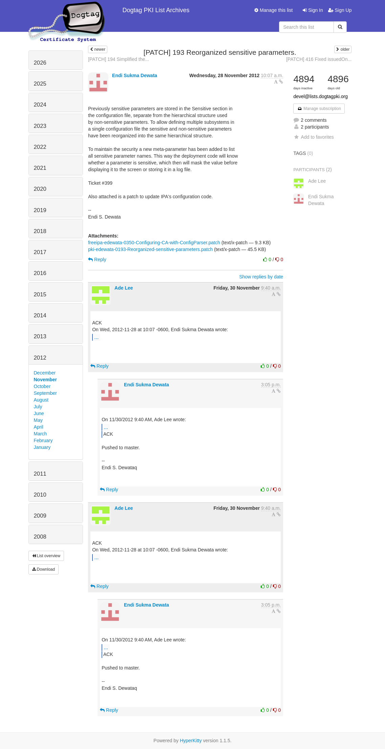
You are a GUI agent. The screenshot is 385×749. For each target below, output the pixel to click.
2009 (40, 516)
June (39, 413)
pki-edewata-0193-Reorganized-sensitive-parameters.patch (150, 249)
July (38, 406)
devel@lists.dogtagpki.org (320, 96)
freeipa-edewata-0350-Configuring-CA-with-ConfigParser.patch (154, 242)
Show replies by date (261, 276)
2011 (40, 474)
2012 (40, 358)
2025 (40, 84)
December (45, 373)
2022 (40, 147)
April (38, 427)
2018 (40, 231)
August (41, 400)
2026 (40, 63)
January (42, 447)
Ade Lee (123, 288)
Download (43, 569)
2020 (40, 189)
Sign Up (340, 10)
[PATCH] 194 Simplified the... (118, 59)
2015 (40, 294)
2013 (40, 336)
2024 (40, 104)
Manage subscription (319, 108)
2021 (40, 168)
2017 (40, 252)
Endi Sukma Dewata (134, 75)
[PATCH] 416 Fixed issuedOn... (318, 59)
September (45, 393)
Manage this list (273, 10)
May (38, 420)
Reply (97, 259)
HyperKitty (191, 740)
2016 (40, 273)
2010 (40, 495)
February (43, 440)
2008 (40, 537)
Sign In (313, 10)
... (96, 337)
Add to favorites (313, 137)
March (40, 433)
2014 (40, 315)
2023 (40, 126)
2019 (40, 210)
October (42, 386)
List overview (46, 555)
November (45, 379)
